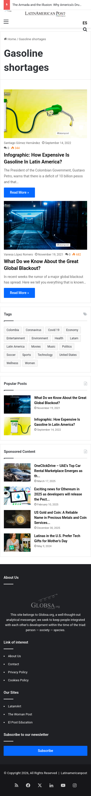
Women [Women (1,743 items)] (30, 363)
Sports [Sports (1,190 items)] (26, 355)
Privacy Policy (17, 672)
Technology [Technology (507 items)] (45, 355)
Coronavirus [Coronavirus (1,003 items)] (33, 330)
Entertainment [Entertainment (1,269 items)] (16, 338)
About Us (14, 656)
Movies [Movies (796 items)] (36, 346)
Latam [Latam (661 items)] (74, 338)
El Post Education (20, 722)
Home (10, 39)
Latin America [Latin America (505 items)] (16, 346)
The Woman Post (20, 714)
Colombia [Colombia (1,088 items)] (13, 330)
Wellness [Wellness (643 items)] (12, 363)
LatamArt (14, 706)
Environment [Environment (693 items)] (40, 338)
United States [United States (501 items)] (68, 355)
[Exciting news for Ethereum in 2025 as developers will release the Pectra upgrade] (17, 496)
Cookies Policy (18, 680)
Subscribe (45, 751)
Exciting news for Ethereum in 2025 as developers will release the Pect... (58, 494)
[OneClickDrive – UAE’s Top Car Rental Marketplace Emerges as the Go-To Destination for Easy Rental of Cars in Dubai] (17, 472)
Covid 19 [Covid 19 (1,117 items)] (53, 330)
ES (85, 23)
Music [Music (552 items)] (51, 346)
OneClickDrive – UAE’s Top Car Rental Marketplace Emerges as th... (58, 471)
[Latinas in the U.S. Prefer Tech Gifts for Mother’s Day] (17, 542)
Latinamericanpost (74, 773)
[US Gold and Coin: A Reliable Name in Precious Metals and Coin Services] (17, 519)
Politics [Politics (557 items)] (67, 346)
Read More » (19, 192)
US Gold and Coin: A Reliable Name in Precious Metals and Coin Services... (60, 518)
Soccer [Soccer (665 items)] (11, 355)
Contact (13, 664)
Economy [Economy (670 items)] (72, 330)
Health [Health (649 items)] (59, 338)
